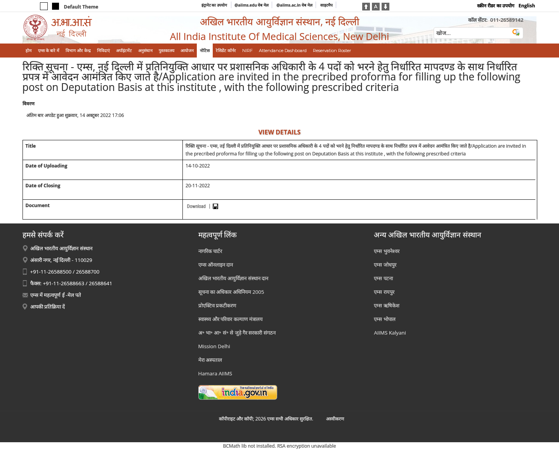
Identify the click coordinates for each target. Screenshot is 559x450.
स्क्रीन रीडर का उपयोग (495, 5)
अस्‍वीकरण (335, 418)
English (527, 5)
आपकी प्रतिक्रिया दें (47, 306)
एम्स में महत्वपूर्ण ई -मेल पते (55, 294)
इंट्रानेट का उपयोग (214, 5)
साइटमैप (326, 5)
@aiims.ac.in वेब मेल (294, 5)
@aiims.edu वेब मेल (251, 5)
